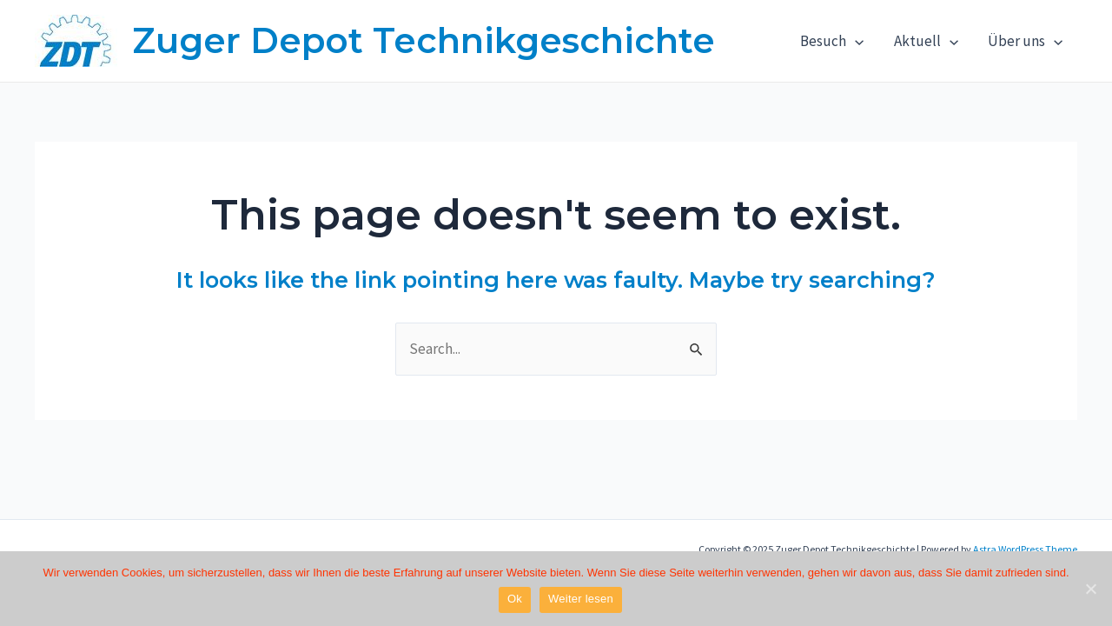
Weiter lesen (580, 598)
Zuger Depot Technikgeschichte (423, 40)
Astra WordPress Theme (1025, 549)
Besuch (832, 40)
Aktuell (926, 40)
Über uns (1025, 40)
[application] (855, 40)
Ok (514, 598)
